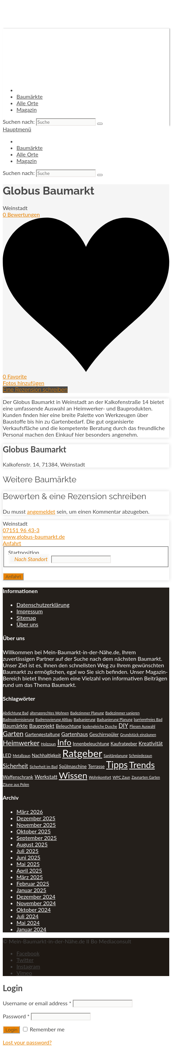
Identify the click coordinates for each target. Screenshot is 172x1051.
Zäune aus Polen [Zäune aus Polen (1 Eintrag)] (16, 784)
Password (16, 1016)
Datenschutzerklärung (42, 604)
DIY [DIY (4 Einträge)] (123, 725)
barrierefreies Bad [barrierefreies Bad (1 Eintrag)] (148, 719)
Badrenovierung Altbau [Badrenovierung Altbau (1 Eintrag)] (53, 719)
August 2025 (32, 844)
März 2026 (29, 811)
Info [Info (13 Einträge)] (64, 742)
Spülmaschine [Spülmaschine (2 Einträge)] (73, 766)
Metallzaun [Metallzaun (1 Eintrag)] (21, 755)
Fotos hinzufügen (23, 383)
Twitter (25, 959)
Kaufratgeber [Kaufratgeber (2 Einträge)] (124, 743)
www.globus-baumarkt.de (34, 536)
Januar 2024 (31, 929)
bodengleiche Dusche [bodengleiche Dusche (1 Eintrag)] (100, 726)
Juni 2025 (28, 857)
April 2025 (29, 870)
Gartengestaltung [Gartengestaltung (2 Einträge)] (42, 734)
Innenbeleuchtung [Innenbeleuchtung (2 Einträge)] (91, 743)
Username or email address (37, 1003)
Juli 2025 (27, 850)
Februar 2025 (32, 883)
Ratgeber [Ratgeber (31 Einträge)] (82, 753)
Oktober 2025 (33, 831)
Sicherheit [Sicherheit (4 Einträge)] (15, 765)
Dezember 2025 (35, 818)
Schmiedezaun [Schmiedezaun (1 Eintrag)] (140, 755)
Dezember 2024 (35, 896)
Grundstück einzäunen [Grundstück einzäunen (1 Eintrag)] (138, 734)
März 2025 (29, 877)
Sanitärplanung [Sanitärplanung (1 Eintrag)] (116, 755)
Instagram (28, 966)
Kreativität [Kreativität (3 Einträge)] (151, 743)
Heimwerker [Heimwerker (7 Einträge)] (21, 742)
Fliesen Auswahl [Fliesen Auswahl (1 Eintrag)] (142, 726)
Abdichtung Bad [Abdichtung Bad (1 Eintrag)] (15, 713)
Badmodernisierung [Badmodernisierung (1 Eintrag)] (18, 719)
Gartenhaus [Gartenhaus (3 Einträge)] (74, 734)
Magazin (26, 109)
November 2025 (36, 824)
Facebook (27, 953)
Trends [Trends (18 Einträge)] (142, 764)
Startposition (23, 552)
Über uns (27, 624)
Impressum (29, 611)
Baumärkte (29, 96)
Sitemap (26, 617)
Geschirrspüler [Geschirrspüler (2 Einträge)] (104, 734)
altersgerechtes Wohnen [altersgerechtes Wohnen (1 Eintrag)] (49, 713)
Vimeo (24, 973)
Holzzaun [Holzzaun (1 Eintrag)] (48, 744)
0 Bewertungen (21, 214)
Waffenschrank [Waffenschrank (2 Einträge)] (18, 777)
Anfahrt (12, 543)
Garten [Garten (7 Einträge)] (13, 733)
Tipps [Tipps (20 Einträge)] (117, 764)
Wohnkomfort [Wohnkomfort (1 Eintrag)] (100, 777)
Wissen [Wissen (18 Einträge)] (73, 775)
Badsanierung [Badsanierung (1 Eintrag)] (84, 719)
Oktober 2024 (33, 909)
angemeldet (41, 511)
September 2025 (36, 837)
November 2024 (36, 903)
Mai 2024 (28, 922)
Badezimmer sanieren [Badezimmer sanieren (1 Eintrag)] (122, 713)
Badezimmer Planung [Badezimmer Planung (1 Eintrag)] (87, 713)
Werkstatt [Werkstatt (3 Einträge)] (46, 777)
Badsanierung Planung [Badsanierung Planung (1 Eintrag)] (115, 719)
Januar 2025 (31, 890)
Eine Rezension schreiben (35, 389)
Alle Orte (27, 103)
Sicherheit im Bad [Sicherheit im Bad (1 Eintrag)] (44, 766)
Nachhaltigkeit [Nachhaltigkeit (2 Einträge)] (46, 755)
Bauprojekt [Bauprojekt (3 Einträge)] (41, 726)
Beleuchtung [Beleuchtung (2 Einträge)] (68, 726)
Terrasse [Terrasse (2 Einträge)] (96, 766)
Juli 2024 (27, 916)
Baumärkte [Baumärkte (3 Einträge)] (15, 726)
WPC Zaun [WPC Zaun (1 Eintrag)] (121, 777)
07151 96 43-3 (21, 530)
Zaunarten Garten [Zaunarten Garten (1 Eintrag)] (145, 777)
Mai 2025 (28, 864)
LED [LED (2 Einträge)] (7, 755)
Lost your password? (27, 1042)
